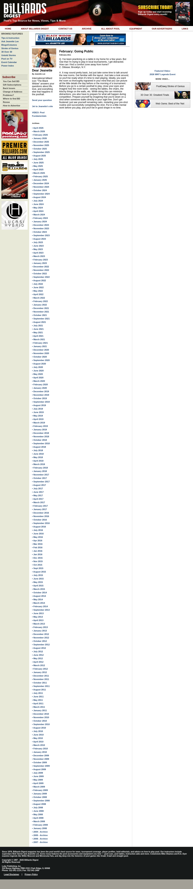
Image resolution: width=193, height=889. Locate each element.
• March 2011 (38, 707)
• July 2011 (37, 693)
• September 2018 (41, 443)
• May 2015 (37, 582)
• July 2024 (37, 201)
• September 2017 (41, 481)
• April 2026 (37, 128)
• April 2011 (37, 703)
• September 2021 (41, 318)
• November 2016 (40, 516)
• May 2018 (37, 457)
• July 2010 (37, 731)
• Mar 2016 (37, 544)
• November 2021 (40, 312)
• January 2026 (39, 138)
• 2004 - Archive (40, 832)
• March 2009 (38, 787)
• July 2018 (37, 450)
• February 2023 (40, 260)
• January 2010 (39, 752)
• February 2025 (40, 176)
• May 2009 (37, 780)
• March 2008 (38, 821)
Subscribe (8, 77)
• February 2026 (40, 135)
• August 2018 (39, 447)
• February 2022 (40, 301)
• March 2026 (38, 131)
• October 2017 (39, 478)
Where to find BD (11, 98)
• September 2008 (41, 800)
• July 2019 (37, 409)
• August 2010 (39, 728)
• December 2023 (40, 225)
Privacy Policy (31, 874)
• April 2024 (37, 211)
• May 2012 (37, 658)
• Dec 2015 (37, 558)
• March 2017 (38, 502)
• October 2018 (39, 440)
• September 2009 (41, 766)
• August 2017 (39, 485)
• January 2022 (39, 305)
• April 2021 (37, 336)
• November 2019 (40, 395)
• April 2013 (37, 620)
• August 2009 (39, 769)
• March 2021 (38, 339)
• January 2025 (39, 180)
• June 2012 (38, 655)
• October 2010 (39, 721)
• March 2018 (38, 464)
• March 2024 (38, 214)
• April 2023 (37, 253)
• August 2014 (39, 596)
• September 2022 (41, 277)
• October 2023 (39, 232)
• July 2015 (37, 575)
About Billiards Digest (35, 29)
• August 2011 (39, 689)
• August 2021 (39, 322)
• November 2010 (40, 717)
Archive (86, 29)
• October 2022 (39, 273)
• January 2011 (39, 710)
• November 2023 (40, 228)
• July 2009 (37, 773)
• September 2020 (41, 360)
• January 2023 (39, 263)
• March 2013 (38, 624)
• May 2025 (37, 166)
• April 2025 (37, 169)
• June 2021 (38, 329)
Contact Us (65, 29)
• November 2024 (40, 187)
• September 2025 (41, 152)
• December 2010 (40, 714)
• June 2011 (38, 696)
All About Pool (110, 29)
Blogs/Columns (9, 45)
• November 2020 (40, 353)
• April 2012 (37, 662)
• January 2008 (39, 828)
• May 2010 (37, 738)
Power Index (7, 66)
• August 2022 (39, 280)
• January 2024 (39, 221)
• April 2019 (37, 419)
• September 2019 (41, 402)
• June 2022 (38, 287)
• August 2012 (39, 648)
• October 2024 (39, 190)
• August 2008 (39, 804)
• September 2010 (41, 724)
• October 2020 (39, 357)
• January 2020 (39, 388)
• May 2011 (37, 700)
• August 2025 (39, 155)
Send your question (42, 100)
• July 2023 (37, 242)
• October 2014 (39, 592)
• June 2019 (38, 412)
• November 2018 (40, 436)
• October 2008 (39, 797)
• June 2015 (38, 579)
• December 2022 (40, 266)
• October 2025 (39, 149)
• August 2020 (39, 364)
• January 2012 (39, 672)
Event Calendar (9, 62)
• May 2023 (37, 249)
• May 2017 (37, 495)
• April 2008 (37, 818)
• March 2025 (38, 173)
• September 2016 (41, 523)
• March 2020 (38, 381)
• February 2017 (40, 506)
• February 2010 (40, 748)
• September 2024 (41, 194)
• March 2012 (38, 665)
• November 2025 (40, 145)
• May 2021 (37, 332)
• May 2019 (37, 416)
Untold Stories (8, 55)
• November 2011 (40, 679)
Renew (6, 102)
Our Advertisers (162, 29)
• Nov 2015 (37, 561)
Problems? (8, 95)
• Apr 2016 (37, 540)
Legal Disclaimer (11, 874)
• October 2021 (39, 315)
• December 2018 (40, 433)
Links (185, 29)
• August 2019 (39, 405)
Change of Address (12, 92)
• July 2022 (37, 284)
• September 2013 (41, 610)
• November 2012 (40, 637)
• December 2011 (40, 676)
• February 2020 (40, 384)
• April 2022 (37, 294)
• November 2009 (40, 759)
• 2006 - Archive (40, 839)
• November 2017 (40, 474)
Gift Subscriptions (12, 85)
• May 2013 (37, 617)
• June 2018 (38, 454)
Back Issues (9, 88)
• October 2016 (39, 520)
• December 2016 (40, 513)
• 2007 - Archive (40, 842)
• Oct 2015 (37, 565)
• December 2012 (40, 634)
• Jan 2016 (37, 551)
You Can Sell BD (11, 81)
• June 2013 (38, 613)
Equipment (136, 29)
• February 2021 (40, 343)
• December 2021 (40, 308)
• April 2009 (37, 783)
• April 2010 (37, 741)
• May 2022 (37, 291)
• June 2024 (38, 204)
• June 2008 (38, 811)
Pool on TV (6, 59)
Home (8, 29)
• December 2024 (40, 183)
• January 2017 (39, 509)
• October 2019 (39, 398)
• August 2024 (39, 197)
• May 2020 (37, 374)
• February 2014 (40, 606)
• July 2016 (37, 530)
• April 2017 (37, 499)
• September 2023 (41, 235)
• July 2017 (37, 488)
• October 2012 (39, 641)
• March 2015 (38, 589)
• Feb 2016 (37, 547)
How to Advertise (11, 105)
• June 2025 (38, 162)
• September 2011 (41, 686)
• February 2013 (40, 627)
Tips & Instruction (10, 38)
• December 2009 (40, 755)
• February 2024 (40, 218)
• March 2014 (38, 603)
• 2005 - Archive (40, 835)
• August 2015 (39, 572)
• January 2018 (39, 471)
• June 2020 (38, 370)
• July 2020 (37, 367)
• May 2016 (37, 537)
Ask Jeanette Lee (10, 41)
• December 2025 (40, 142)
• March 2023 (38, 256)
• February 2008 (40, 825)
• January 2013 (39, 631)
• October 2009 (39, 762)
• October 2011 (39, 683)
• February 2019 (40, 426)
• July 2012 (37, 651)
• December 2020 (40, 350)
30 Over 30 (6, 52)
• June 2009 (38, 776)
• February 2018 (40, 468)
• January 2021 (39, 346)
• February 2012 (40, 669)
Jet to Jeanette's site (42, 106)
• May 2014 (37, 599)
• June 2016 (38, 533)
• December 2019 (40, 391)
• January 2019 (39, 429)
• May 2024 (37, 208)
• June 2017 (38, 492)
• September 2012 (41, 644)
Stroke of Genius (9, 48)
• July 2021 (37, 325)
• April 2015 (37, 585)
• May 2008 (37, 814)
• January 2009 (39, 793)
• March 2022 (38, 298)
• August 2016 (39, 527)
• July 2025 (37, 159)
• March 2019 (38, 422)
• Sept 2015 (37, 568)
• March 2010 (38, 745)
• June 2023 (38, 246)
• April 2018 (37, 461)
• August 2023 (39, 239)
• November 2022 (40, 270)
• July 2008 (37, 807)
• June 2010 (38, 735)
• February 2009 (40, 790)
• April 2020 (37, 377)
